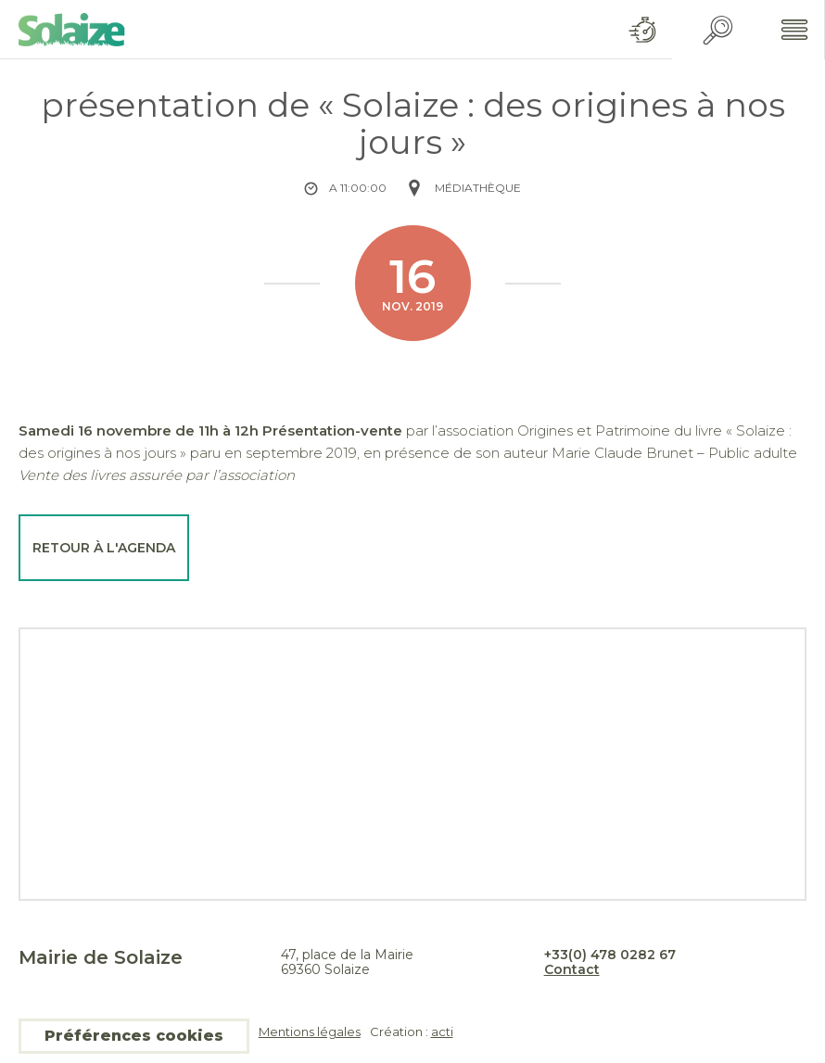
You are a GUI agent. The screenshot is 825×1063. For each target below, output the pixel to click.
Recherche (718, 30)
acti (442, 1031)
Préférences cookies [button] (133, 1035)
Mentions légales (310, 1032)
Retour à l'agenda (103, 547)
